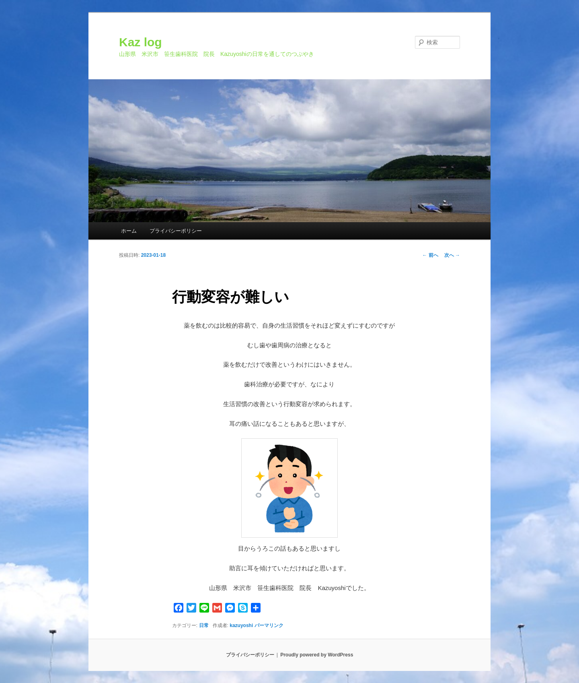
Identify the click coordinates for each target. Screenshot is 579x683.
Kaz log (140, 42)
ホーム (129, 231)
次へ (452, 255)
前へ (430, 255)
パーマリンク (269, 625)
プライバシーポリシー (176, 231)
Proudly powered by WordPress (316, 655)
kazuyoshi (241, 625)
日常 (204, 625)
